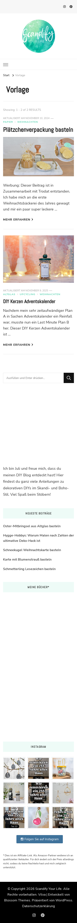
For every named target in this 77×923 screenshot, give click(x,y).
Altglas (9, 294)
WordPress (63, 900)
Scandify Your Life (48, 889)
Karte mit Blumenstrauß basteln (27, 559)
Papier (8, 122)
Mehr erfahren (18, 220)
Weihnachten (27, 122)
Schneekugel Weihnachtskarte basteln (32, 550)
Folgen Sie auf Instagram (40, 839)
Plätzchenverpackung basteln (38, 130)
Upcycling (27, 294)
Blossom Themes (17, 900)
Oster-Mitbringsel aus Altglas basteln (32, 526)
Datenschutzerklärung (38, 906)
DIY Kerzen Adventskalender (29, 301)
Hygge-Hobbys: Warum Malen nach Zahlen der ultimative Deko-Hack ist (38, 538)
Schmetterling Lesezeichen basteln (29, 569)
